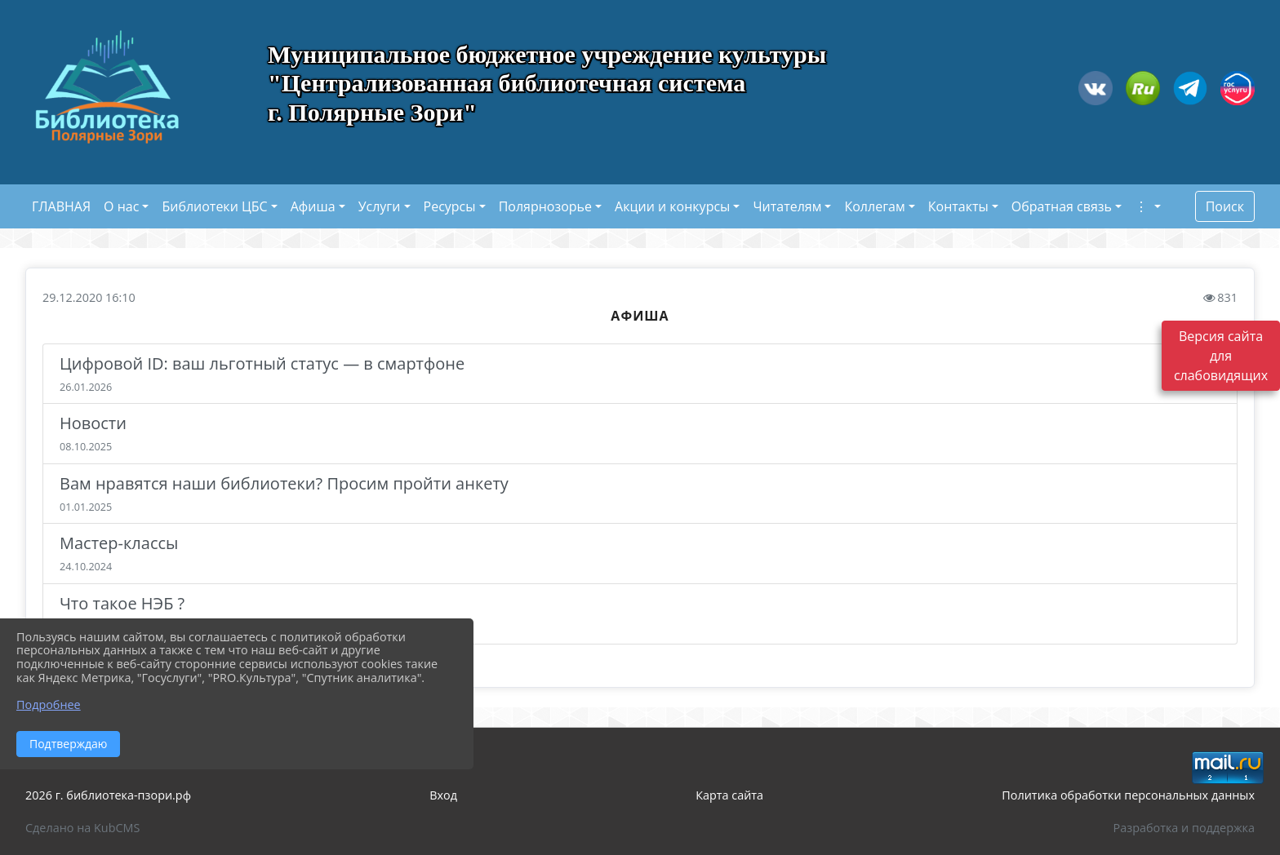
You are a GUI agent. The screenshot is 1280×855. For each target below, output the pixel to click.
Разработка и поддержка (1184, 827)
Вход (443, 795)
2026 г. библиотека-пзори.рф (108, 795)
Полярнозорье (545, 206)
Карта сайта (729, 795)
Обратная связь (1061, 206)
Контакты (958, 206)
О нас (121, 206)
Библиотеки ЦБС (214, 206)
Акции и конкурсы (672, 206)
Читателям (787, 206)
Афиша (313, 206)
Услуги (379, 206)
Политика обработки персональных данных (1128, 795)
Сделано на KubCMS (82, 827)
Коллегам (874, 206)
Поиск (1225, 206)
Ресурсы (450, 206)
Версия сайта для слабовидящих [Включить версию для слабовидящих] (1221, 355)
